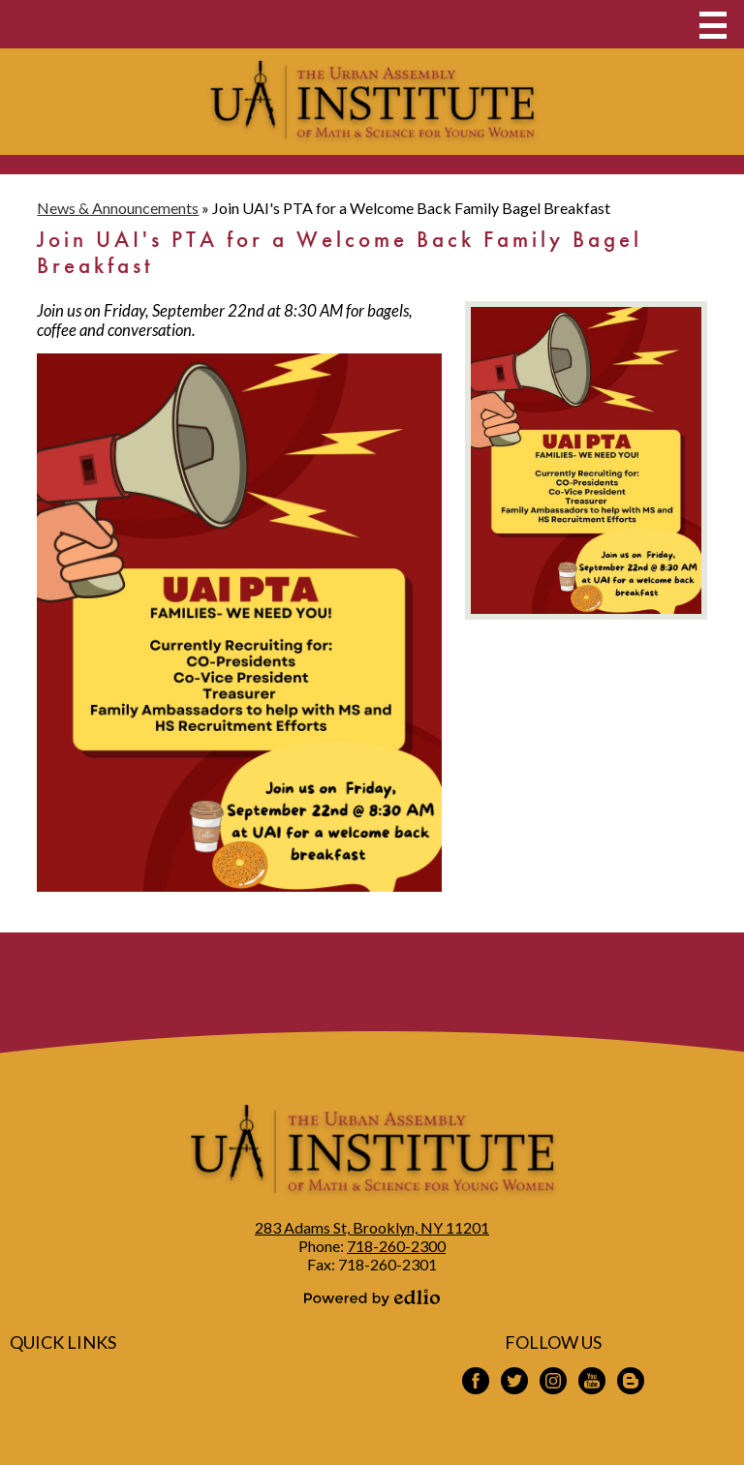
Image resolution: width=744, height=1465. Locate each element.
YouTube (591, 1383)
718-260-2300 (396, 1245)
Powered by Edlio (372, 1297)
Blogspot (630, 1383)
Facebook (475, 1383)
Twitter (514, 1383)
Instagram (553, 1383)
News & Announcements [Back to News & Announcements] (118, 207)
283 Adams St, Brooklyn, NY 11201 (372, 1227)
